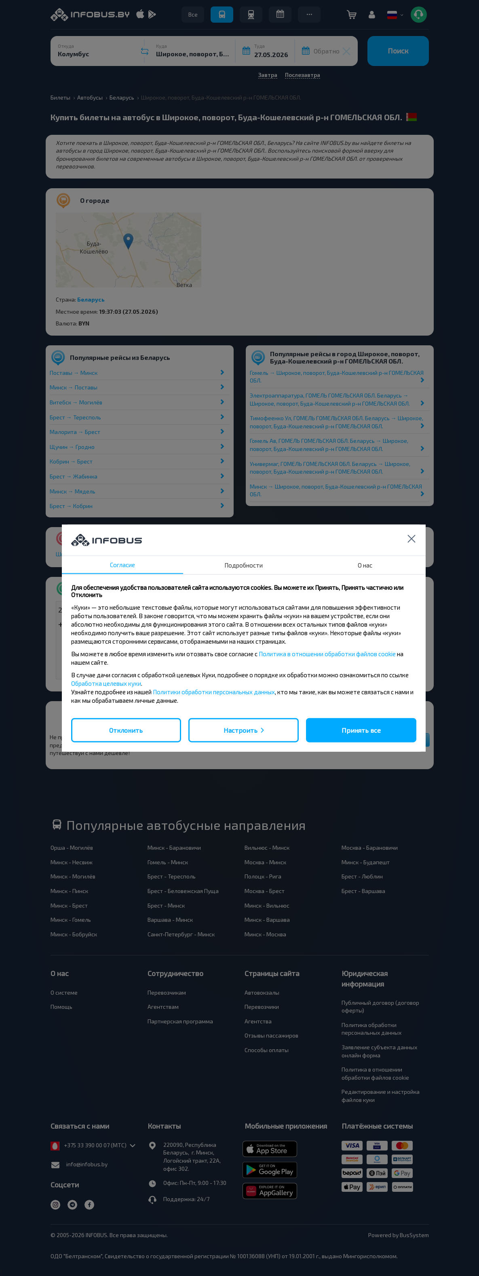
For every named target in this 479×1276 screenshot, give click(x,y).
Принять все (361, 730)
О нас (365, 564)
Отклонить (126, 730)
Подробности (243, 564)
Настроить (240, 730)
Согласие (122, 564)
